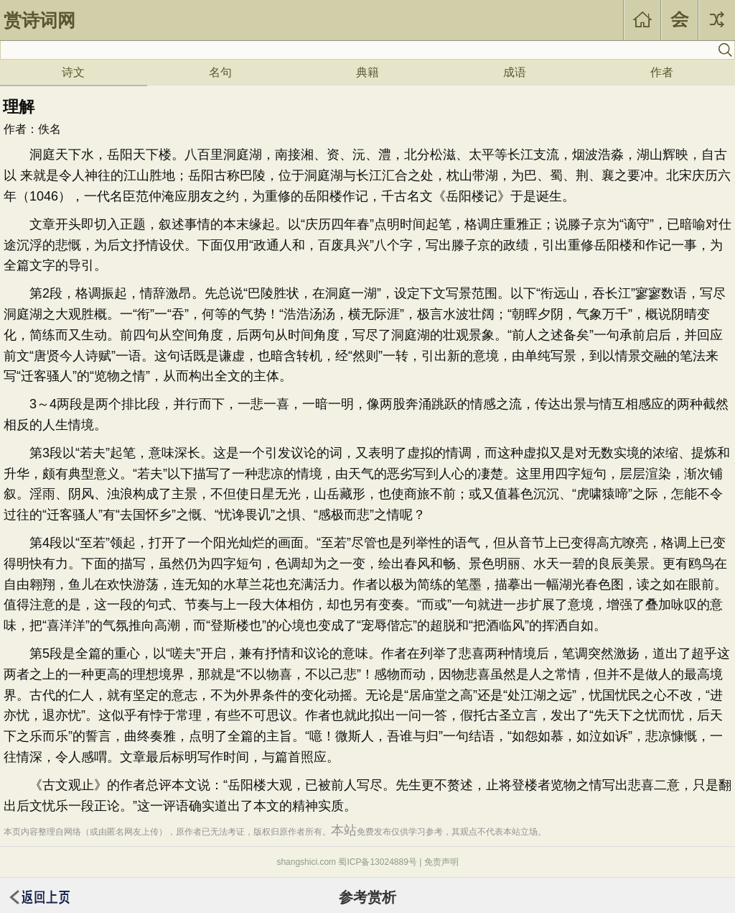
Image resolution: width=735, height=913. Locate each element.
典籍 (367, 72)
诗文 (73, 72)
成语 (514, 72)
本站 (344, 830)
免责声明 (441, 862)
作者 (661, 72)
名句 (220, 72)
